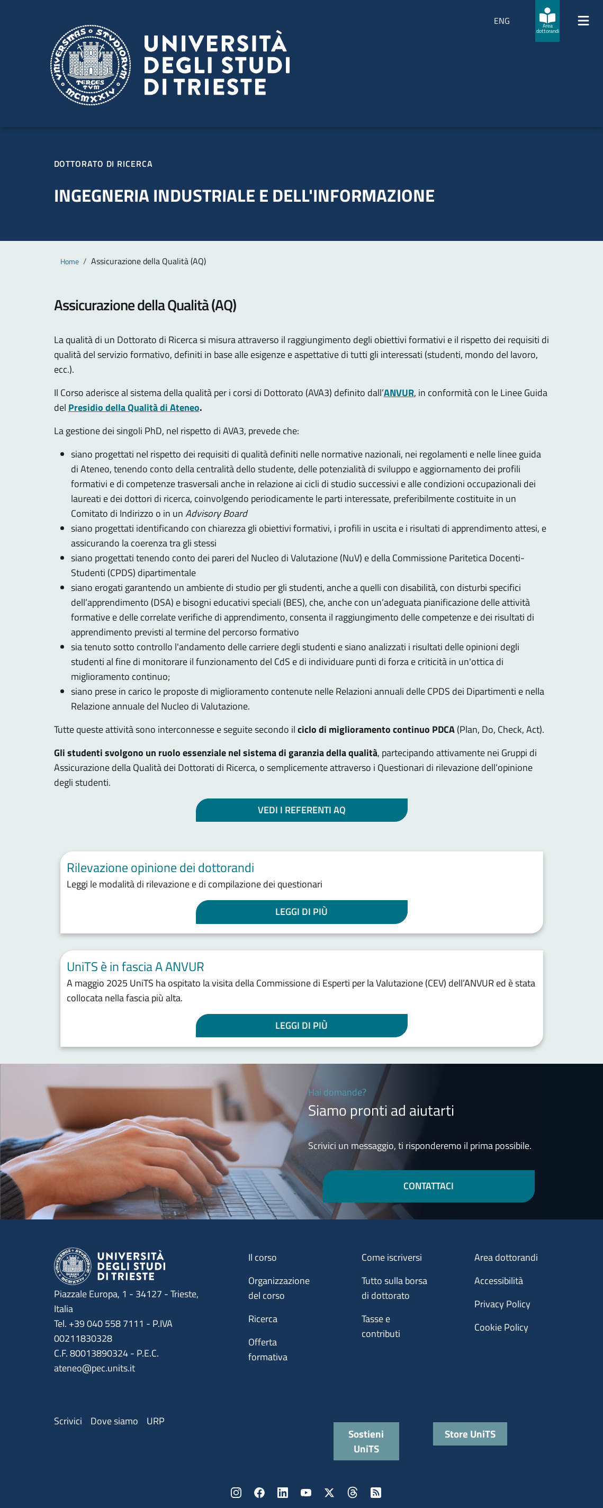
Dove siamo (114, 1421)
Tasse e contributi (381, 1326)
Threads (352, 1493)
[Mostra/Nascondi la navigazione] (583, 21)
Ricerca (262, 1319)
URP (156, 1421)
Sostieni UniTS (366, 1441)
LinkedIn (282, 1493)
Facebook (259, 1493)
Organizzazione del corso (279, 1288)
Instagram (236, 1493)
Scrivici (68, 1421)
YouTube (306, 1493)
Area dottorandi (506, 1257)
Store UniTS (470, 1433)
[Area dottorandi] (547, 21)
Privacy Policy (502, 1304)
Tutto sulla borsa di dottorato (394, 1288)
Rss (375, 1493)
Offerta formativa (267, 1349)
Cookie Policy (501, 1327)
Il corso (262, 1257)
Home (69, 261)
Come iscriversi (392, 1257)
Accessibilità (498, 1280)
